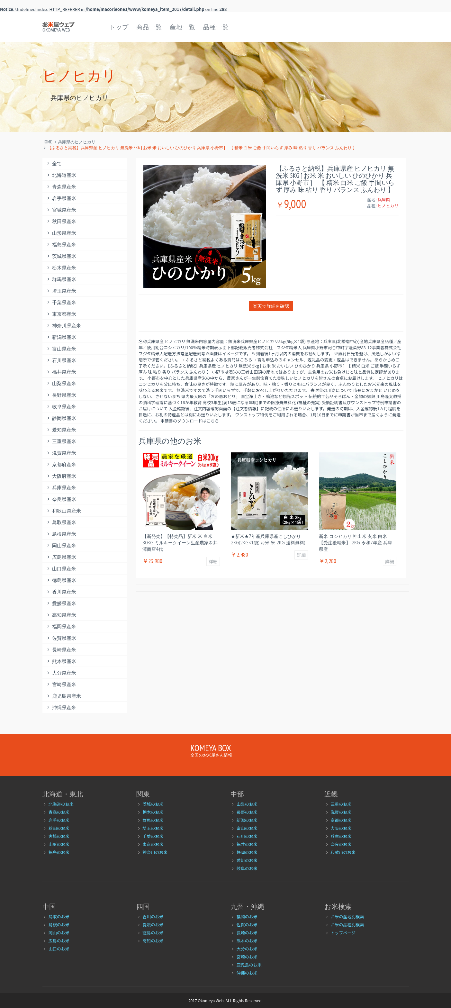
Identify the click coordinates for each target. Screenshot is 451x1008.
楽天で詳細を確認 (271, 306)
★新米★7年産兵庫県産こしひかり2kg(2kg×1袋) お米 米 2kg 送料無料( (268, 539)
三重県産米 (61, 441)
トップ (119, 27)
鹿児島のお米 (249, 965)
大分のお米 (247, 949)
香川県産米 (61, 592)
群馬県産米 (61, 279)
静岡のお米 (247, 852)
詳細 (213, 561)
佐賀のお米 (247, 925)
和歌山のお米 (343, 852)
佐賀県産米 (61, 638)
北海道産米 (61, 175)
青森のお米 (59, 812)
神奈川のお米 (154, 852)
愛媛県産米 (61, 603)
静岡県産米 (61, 418)
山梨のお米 (247, 804)
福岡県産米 (61, 626)
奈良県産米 (61, 499)
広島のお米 (59, 941)
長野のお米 (247, 812)
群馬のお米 (152, 820)
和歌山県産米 (63, 511)
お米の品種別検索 (347, 925)
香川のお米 (152, 916)
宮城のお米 (59, 836)
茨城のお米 (152, 804)
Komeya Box (210, 748)
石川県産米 (61, 360)
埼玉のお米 (152, 828)
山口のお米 (59, 949)
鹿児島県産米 (63, 696)
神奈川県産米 (63, 325)
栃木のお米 (152, 812)
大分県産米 (61, 673)
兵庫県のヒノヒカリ (76, 142)
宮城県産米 (61, 210)
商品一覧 (149, 27)
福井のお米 (247, 844)
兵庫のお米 (340, 836)
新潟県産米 (61, 337)
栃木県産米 (61, 268)
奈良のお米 (340, 844)
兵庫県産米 (61, 488)
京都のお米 (340, 820)
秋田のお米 (59, 828)
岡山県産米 (61, 545)
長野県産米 (61, 395)
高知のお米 (152, 941)
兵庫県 (383, 199)
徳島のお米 (152, 933)
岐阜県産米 (61, 407)
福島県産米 (61, 244)
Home (47, 142)
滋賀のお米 (340, 812)
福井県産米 (61, 372)
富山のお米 (247, 828)
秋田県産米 (61, 221)
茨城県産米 (61, 256)
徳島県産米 (61, 580)
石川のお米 (247, 836)
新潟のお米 (247, 820)
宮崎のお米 (247, 957)
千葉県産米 (61, 302)
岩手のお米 (59, 820)
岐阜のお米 (247, 868)
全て (54, 163)
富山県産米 (61, 349)
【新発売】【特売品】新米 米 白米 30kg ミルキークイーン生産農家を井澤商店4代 (180, 542)
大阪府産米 (61, 476)
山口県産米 (61, 569)
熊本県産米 (61, 661)
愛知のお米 (247, 860)
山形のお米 (59, 844)
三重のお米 (340, 804)
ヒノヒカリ (387, 206)
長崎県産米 (61, 650)
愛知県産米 (61, 430)
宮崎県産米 (61, 684)
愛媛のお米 (152, 925)
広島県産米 (61, 557)
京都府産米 (61, 464)
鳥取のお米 (59, 916)
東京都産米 (61, 314)
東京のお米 (152, 844)
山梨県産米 (61, 383)
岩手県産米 (61, 198)
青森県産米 (61, 187)
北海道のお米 (61, 804)
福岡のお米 (247, 916)
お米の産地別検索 (347, 916)
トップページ (343, 933)
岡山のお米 (59, 933)
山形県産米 (61, 233)
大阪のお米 (340, 828)
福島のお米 (59, 852)
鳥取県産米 (61, 522)
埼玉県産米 (61, 291)
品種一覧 (216, 27)
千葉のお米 (152, 836)
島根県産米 (61, 534)
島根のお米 (59, 925)
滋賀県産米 (61, 453)
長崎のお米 (247, 933)
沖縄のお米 (247, 973)
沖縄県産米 (61, 707)
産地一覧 (182, 27)
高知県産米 (61, 615)
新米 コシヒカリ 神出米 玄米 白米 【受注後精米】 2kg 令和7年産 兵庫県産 (355, 542)
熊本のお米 (247, 941)
